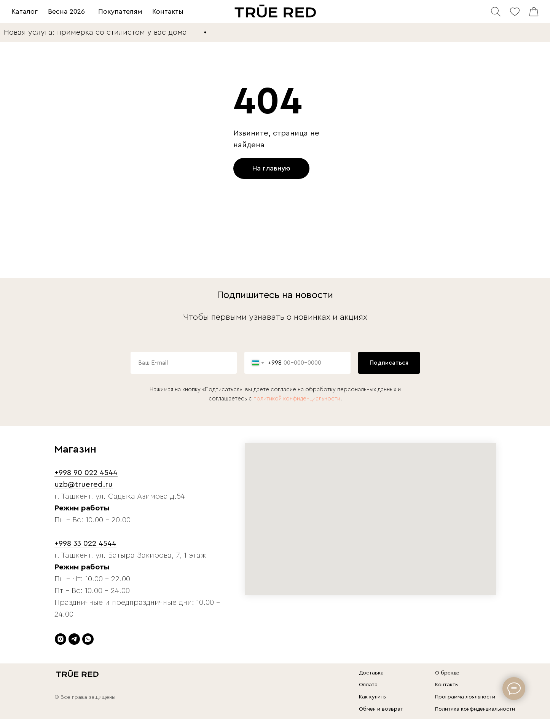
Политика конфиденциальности (475, 709)
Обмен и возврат (381, 709)
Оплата (368, 684)
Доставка (371, 673)
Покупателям (120, 11)
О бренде (447, 673)
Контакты (167, 11)
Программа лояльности (465, 697)
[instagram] (60, 639)
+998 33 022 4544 (85, 543)
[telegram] (74, 639)
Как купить (372, 697)
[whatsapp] (88, 639)
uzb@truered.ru (83, 484)
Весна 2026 (66, 11)
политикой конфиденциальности (296, 399)
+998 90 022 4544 (86, 473)
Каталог (24, 11)
